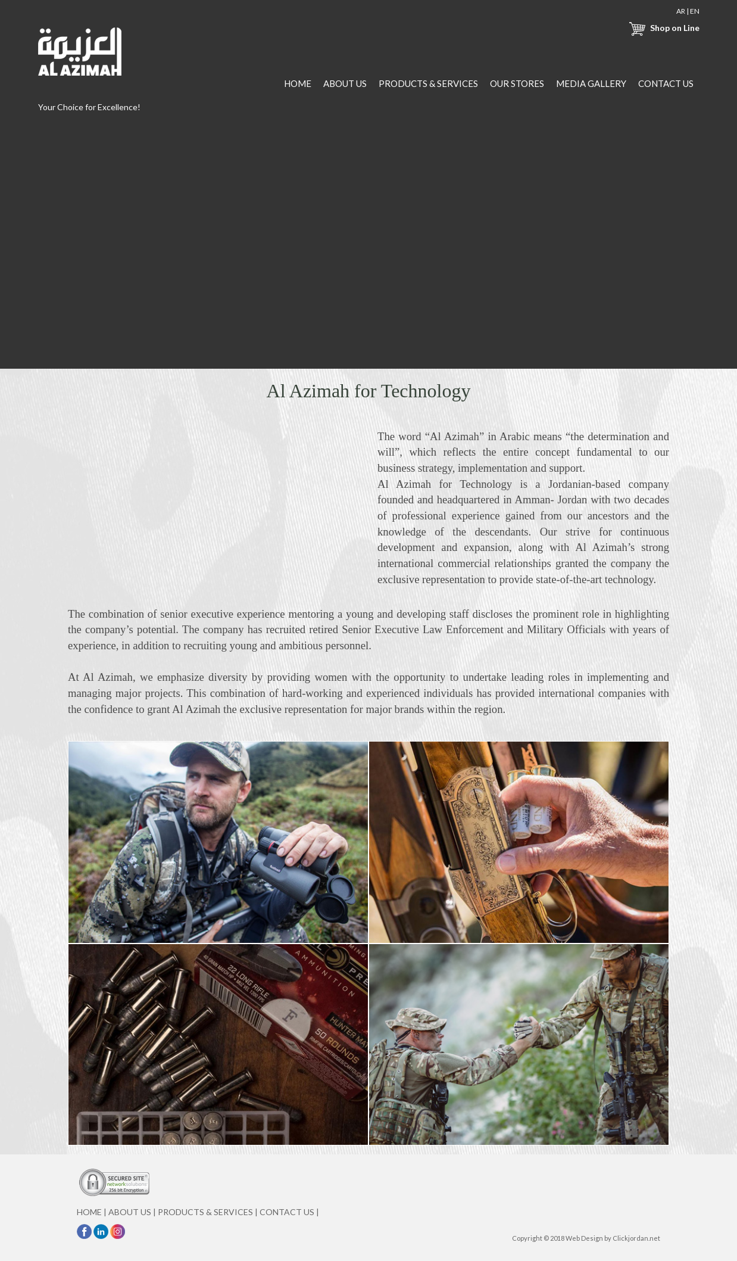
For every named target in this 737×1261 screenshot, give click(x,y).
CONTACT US (666, 83)
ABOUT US (345, 83)
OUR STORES (517, 83)
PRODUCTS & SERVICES (428, 83)
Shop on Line (662, 28)
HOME (297, 83)
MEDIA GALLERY (591, 83)
